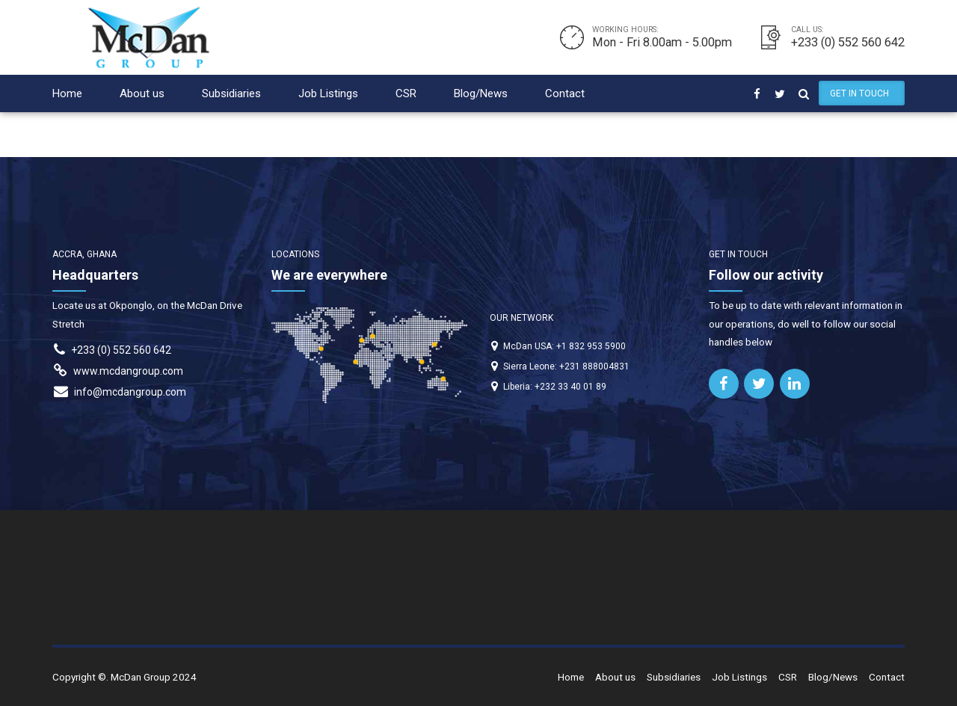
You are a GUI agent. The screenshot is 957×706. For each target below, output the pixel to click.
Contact (565, 93)
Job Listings (328, 93)
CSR (406, 93)
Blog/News (481, 93)
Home (67, 93)
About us (142, 93)
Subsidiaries (231, 93)
